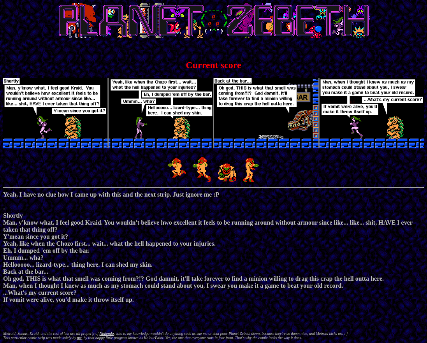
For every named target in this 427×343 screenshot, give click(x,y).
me (79, 338)
